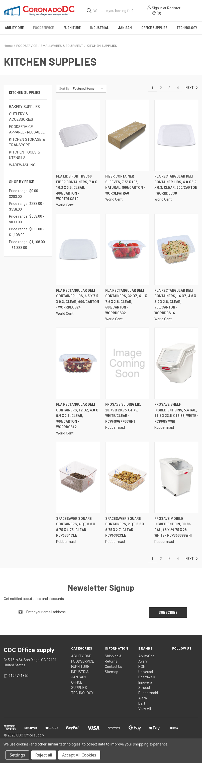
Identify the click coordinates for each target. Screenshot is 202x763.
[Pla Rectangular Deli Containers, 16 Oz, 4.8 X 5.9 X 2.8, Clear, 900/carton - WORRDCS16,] (176, 249)
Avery (143, 661)
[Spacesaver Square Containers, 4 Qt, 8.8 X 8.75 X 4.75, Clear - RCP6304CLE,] (78, 477)
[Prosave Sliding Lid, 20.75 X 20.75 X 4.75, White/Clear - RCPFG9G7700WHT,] (127, 363)
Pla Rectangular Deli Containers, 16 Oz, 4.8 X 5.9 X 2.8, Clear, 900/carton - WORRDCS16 (175, 301)
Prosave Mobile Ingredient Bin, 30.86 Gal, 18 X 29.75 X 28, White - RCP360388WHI (173, 527)
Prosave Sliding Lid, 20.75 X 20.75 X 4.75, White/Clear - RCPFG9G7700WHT (123, 413)
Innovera (145, 682)
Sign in (157, 8)
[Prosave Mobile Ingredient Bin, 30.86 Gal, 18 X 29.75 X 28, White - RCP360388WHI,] (176, 477)
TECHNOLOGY (82, 692)
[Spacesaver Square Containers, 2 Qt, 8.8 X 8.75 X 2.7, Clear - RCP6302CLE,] (127, 477)
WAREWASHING (22, 165)
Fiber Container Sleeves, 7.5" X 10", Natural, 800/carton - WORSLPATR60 (125, 185)
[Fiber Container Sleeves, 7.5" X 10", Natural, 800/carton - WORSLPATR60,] (127, 135)
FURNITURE (72, 28)
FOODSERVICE (43, 28)
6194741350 (19, 675)
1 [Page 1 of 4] (152, 88)
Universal (145, 671)
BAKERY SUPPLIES (24, 106)
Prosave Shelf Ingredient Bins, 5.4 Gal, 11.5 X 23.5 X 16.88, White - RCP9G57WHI (176, 413)
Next (191, 87)
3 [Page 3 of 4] (169, 88)
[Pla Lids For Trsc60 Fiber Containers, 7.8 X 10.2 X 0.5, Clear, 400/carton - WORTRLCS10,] (78, 135)
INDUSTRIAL (99, 28)
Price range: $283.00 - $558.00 (27, 206)
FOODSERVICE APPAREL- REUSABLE (27, 129)
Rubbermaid (148, 692)
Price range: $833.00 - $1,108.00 (27, 232)
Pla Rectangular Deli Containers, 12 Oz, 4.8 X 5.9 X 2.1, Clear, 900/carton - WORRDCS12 (77, 415)
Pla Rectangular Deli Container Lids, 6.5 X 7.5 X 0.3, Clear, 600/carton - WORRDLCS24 (77, 299)
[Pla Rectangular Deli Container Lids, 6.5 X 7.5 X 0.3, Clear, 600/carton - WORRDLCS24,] (78, 249)
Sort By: (64, 88)
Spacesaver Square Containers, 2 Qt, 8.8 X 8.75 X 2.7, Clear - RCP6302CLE (124, 527)
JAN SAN (125, 28)
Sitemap (111, 671)
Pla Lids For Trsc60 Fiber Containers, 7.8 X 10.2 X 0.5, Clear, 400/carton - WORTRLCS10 (76, 187)
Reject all (43, 755)
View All (144, 708)
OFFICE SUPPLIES (154, 28)
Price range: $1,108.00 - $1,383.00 (27, 245)
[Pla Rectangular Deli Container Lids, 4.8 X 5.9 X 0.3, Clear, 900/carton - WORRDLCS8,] (176, 135)
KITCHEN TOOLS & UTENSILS (24, 155)
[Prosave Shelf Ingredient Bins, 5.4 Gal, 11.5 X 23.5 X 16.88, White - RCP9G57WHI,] (176, 363)
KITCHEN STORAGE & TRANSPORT (27, 142)
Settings (17, 755)
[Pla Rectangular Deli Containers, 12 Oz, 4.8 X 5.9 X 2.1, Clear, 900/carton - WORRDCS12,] (78, 363)
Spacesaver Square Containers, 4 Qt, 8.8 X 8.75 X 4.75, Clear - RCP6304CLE (75, 527)
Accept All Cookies (79, 755)
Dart (141, 703)
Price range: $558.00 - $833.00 (27, 219)
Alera (142, 698)
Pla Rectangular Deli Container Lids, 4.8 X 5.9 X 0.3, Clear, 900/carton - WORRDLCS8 (175, 185)
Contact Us (113, 666)
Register (174, 8)
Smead (144, 687)
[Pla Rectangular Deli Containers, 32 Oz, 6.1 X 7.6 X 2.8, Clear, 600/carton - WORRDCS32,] (127, 249)
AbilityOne (146, 656)
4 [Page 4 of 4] (178, 88)
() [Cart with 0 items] (156, 13)
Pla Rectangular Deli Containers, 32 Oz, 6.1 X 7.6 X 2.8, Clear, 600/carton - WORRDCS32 (126, 301)
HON (141, 666)
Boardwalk (146, 677)
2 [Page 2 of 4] (161, 88)
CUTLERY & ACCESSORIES (21, 117)
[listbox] (89, 88)
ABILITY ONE (14, 28)
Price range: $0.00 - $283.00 (25, 194)
